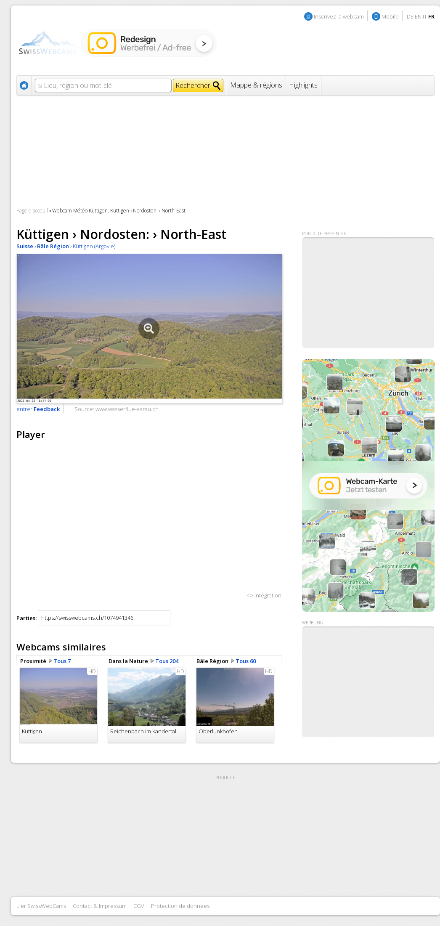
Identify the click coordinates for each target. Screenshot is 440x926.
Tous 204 (166, 661)
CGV (138, 906)
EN (418, 16)
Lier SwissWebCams (41, 906)
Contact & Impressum (100, 906)
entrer (38, 409)
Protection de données (180, 906)
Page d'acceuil (32, 210)
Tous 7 (62, 661)
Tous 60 (246, 661)
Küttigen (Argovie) (94, 246)
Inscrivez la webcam (339, 16)
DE (410, 16)
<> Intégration (264, 595)
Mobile (390, 16)
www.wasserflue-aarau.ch (127, 409)
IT (425, 16)
